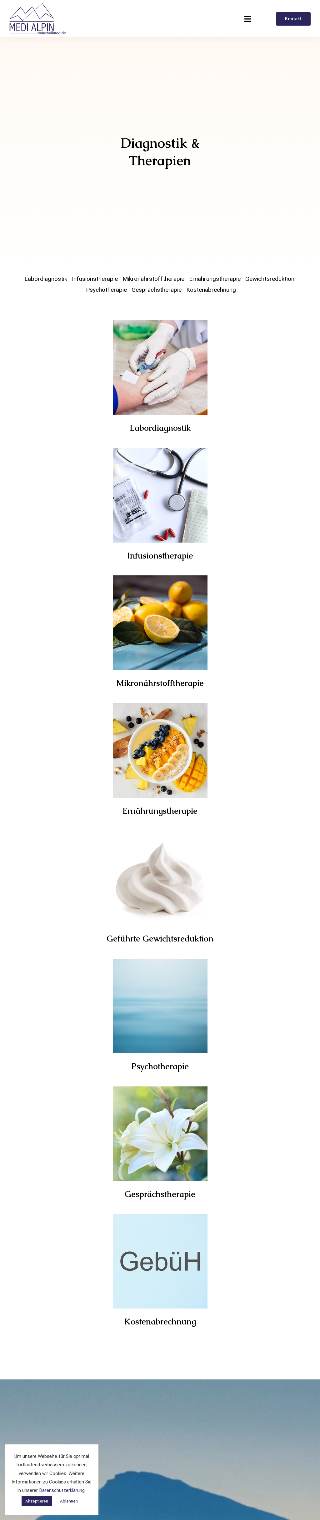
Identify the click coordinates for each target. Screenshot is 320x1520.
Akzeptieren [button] (36, 1501)
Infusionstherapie (95, 279)
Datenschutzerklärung (62, 1490)
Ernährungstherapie (215, 279)
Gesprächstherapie (157, 290)
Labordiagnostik (45, 279)
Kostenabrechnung (211, 290)
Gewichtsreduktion (269, 279)
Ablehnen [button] (69, 1501)
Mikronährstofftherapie (153, 279)
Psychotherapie (106, 290)
